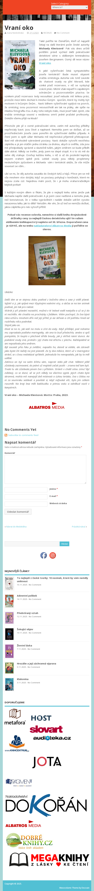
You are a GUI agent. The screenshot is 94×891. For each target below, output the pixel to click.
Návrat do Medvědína (16, 526)
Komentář (10, 453)
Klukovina (22, 679)
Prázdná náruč (78, 526)
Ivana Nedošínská (15, 32)
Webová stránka (58, 503)
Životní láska (24, 645)
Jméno (54, 489)
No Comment (63, 32)
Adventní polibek (27, 595)
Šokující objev (25, 629)
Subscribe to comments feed (23, 435)
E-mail (54, 496)
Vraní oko (45, 63)
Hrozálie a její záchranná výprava (36, 663)
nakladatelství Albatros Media (52, 225)
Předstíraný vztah (27, 613)
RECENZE (47, 32)
